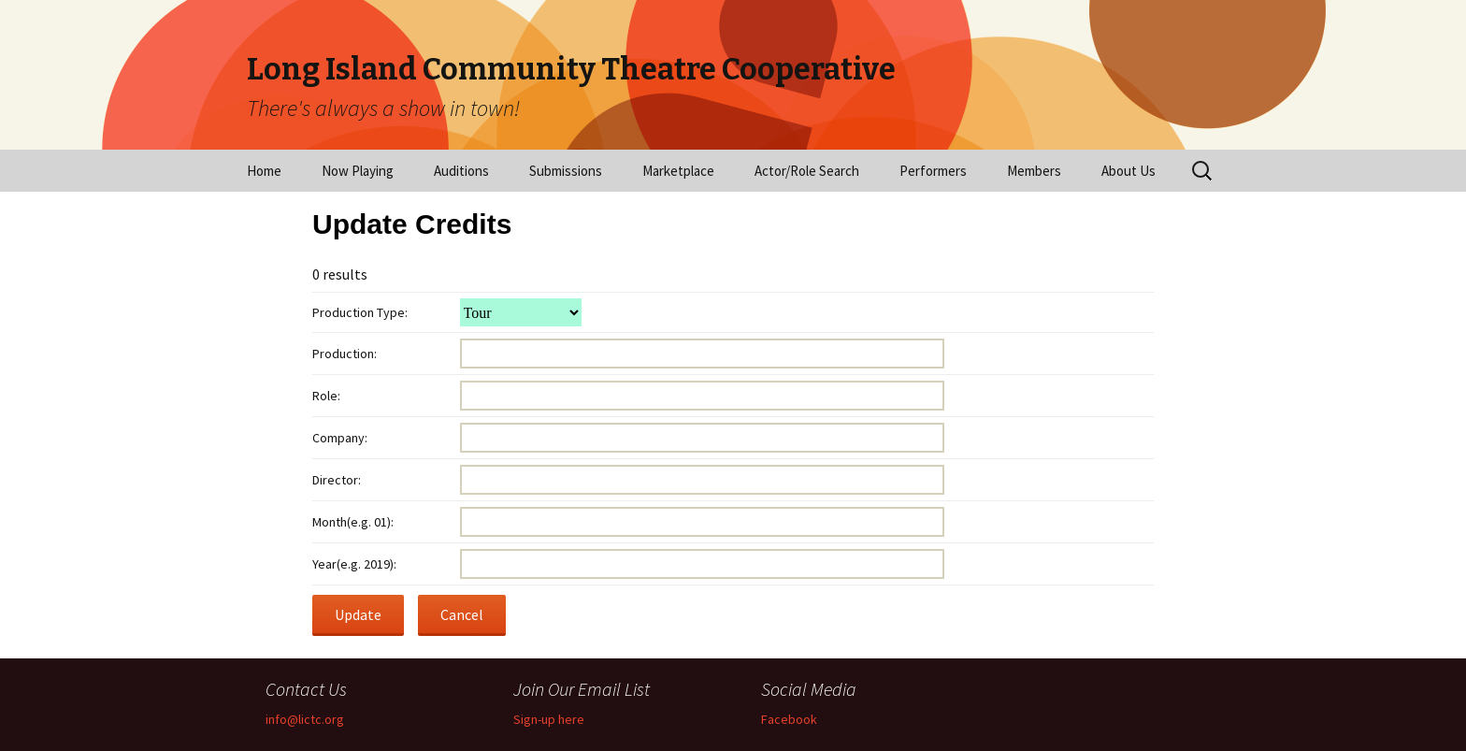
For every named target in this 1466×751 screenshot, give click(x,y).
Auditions (461, 171)
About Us (1128, 171)
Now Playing (358, 171)
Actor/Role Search (807, 171)
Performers (933, 171)
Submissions (565, 171)
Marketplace (678, 171)
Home (264, 171)
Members (1034, 171)
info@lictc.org (305, 719)
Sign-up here (548, 719)
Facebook (789, 719)
